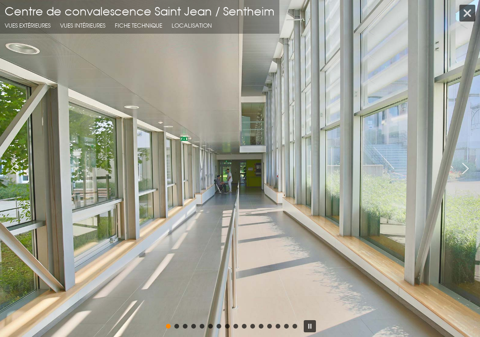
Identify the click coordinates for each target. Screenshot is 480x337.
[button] (14, 168)
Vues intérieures (82, 25)
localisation (192, 25)
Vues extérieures (28, 25)
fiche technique (138, 25)
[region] (240, 168)
